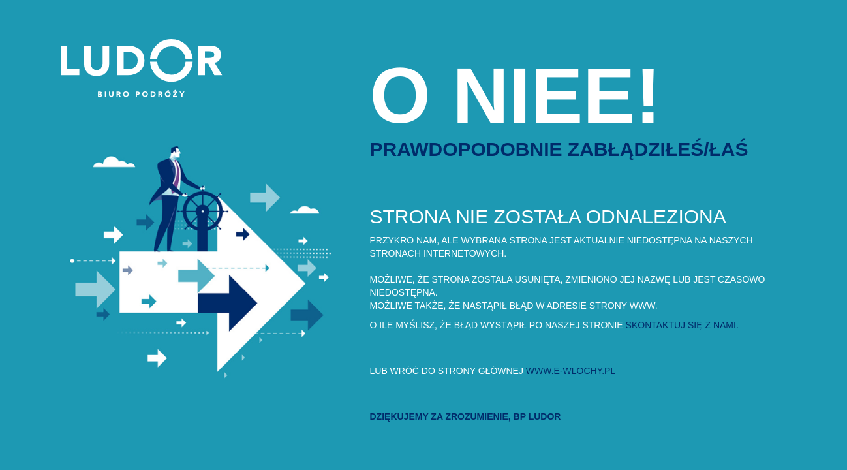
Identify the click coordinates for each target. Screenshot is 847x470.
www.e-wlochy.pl (570, 371)
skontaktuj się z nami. (682, 325)
